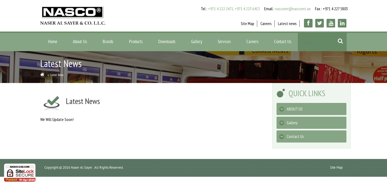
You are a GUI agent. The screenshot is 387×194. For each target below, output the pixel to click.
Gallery (196, 42)
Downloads (166, 42)
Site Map (247, 23)
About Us (80, 42)
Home (52, 42)
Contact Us (282, 42)
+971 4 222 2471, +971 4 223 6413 (234, 8)
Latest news (287, 23)
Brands (108, 42)
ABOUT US (291, 109)
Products (136, 42)
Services (224, 42)
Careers (266, 23)
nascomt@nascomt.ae (293, 8)
